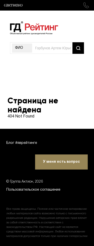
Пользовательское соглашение (33, 189)
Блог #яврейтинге (21, 143)
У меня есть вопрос (61, 161)
